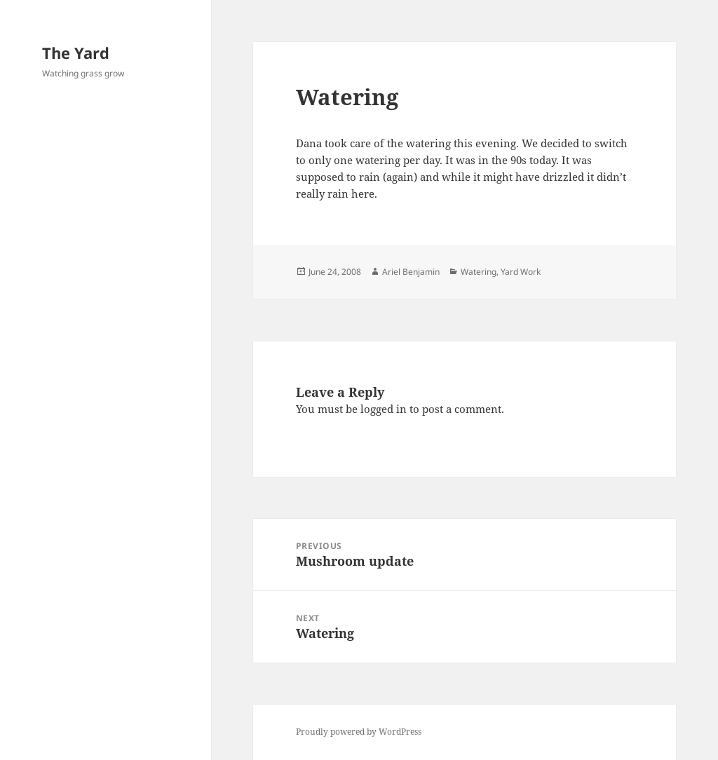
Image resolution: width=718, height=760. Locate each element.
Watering (478, 272)
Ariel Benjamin (411, 272)
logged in (383, 409)
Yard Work (521, 272)
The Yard (75, 52)
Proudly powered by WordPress (358, 732)
